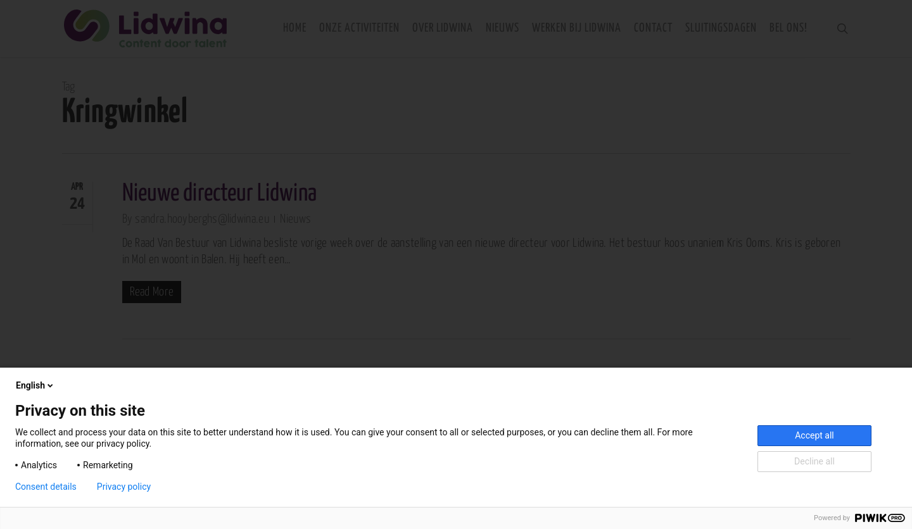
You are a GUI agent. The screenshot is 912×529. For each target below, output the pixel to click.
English (35, 385)
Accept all (814, 435)
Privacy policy (124, 487)
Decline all (814, 461)
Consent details (46, 487)
